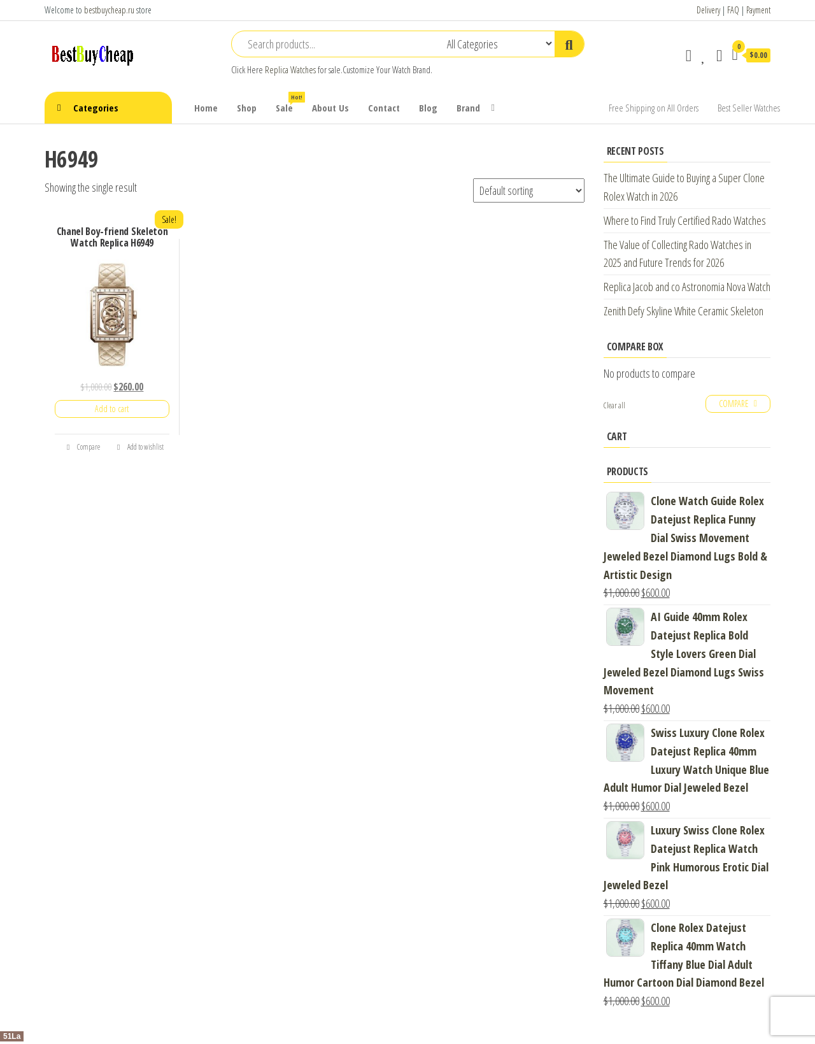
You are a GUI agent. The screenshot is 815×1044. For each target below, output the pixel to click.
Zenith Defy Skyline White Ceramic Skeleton (683, 310)
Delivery (708, 10)
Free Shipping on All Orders (653, 107)
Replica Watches (290, 70)
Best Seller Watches (749, 107)
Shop (247, 107)
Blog (428, 107)
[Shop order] (529, 190)
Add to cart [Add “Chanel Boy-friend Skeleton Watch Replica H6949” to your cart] (112, 409)
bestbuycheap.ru (109, 10)
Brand (468, 107)
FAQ (733, 10)
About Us (330, 107)
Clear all (614, 405)
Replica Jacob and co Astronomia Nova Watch (687, 286)
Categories (95, 107)
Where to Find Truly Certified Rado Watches (685, 220)
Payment (758, 10)
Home (206, 107)
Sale (289, 103)
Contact (384, 107)
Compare (83, 446)
